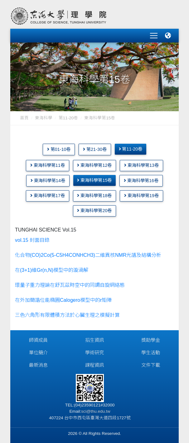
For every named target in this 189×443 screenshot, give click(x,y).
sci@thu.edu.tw (95, 411)
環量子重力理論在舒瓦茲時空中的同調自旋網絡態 (70, 285)
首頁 (24, 118)
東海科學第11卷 (47, 165)
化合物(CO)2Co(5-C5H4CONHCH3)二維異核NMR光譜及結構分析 (88, 255)
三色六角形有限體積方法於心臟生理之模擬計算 (68, 315)
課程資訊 (94, 365)
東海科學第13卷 (141, 165)
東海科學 (43, 118)
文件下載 (150, 365)
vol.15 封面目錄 (32, 240)
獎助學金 (150, 340)
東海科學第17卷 (47, 195)
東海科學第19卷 (141, 195)
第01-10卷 (59, 149)
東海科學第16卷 (141, 180)
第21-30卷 (95, 149)
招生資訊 (94, 340)
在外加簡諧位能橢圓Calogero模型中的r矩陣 (63, 300)
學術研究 (94, 352)
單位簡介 (38, 352)
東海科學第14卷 (48, 180)
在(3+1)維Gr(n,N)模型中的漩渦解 (51, 270)
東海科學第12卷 (94, 165)
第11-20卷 (68, 118)
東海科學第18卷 (94, 195)
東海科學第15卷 (94, 180)
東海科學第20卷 (94, 210)
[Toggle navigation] (153, 36)
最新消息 (38, 365)
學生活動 (150, 352)
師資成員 (38, 340)
